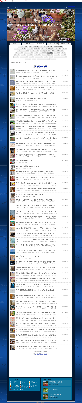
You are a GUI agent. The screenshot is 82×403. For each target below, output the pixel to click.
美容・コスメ (13, 384)
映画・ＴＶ (23, 384)
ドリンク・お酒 (14, 389)
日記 (11, 7)
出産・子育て (13, 381)
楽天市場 (79, 0)
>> (66, 0)
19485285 (71, 6)
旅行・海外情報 (24, 387)
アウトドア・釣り (33, 382)
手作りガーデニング (53, 387)
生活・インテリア (14, 386)
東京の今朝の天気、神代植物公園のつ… (57, 382)
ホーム (8, 7)
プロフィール (15, 7)
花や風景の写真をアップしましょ (55, 381)
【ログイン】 (72, 7)
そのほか (31, 386)
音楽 (21, 385)
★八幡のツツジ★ (52, 396)
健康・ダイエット (14, 385)
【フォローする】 (65, 7)
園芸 (14, 0)
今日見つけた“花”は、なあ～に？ (55, 394)
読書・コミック (24, 386)
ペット (22, 381)
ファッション (13, 382)
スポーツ (31, 381)
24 (44, 67)
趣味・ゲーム (23, 382)
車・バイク (32, 384)
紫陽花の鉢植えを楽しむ (53, 389)
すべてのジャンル (33, 387)
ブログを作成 (74, 0)
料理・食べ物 (13, 387)
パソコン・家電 (33, 385)
